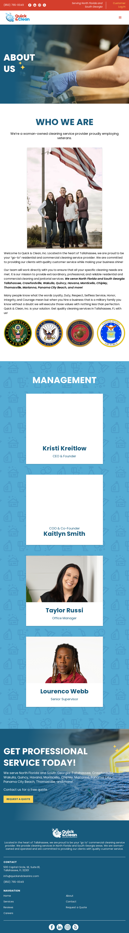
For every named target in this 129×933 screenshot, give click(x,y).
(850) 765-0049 (14, 5)
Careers (8, 913)
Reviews (8, 907)
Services (9, 902)
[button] (120, 17)
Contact (71, 902)
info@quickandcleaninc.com (21, 876)
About (69, 896)
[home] (17, 17)
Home (7, 896)
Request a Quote (18, 799)
